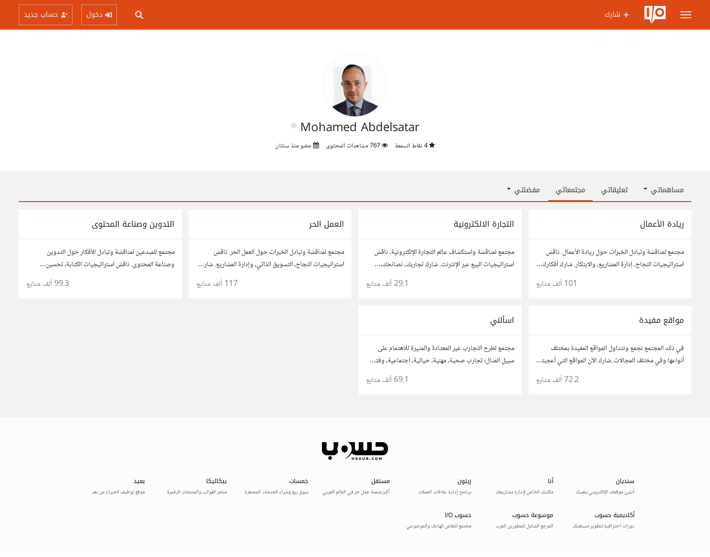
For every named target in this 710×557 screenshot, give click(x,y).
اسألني (502, 320)
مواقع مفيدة (661, 320)
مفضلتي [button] (523, 190)
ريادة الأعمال (662, 224)
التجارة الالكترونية (484, 224)
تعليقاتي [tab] (614, 190)
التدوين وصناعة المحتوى (133, 224)
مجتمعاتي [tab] (570, 190)
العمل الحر (326, 224)
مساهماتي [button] (663, 190)
